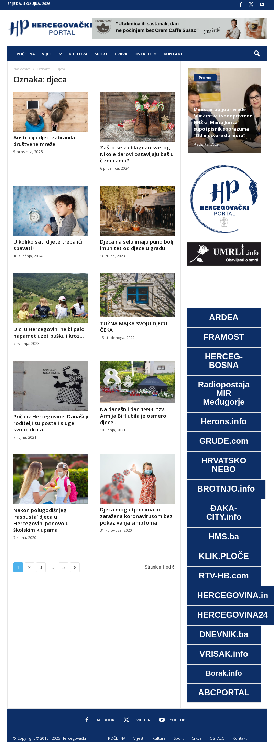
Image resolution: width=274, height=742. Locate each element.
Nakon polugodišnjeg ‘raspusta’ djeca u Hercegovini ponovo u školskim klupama (41, 520)
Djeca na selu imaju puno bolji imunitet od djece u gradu (137, 244)
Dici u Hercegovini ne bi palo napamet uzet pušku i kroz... (49, 332)
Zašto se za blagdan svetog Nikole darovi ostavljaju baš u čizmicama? (137, 154)
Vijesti (52, 53)
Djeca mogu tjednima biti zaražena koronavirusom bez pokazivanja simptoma (136, 516)
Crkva (121, 53)
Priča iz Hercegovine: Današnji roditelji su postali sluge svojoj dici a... (50, 423)
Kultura (78, 53)
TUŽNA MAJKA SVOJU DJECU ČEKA (133, 326)
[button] (256, 53)
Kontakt (173, 53)
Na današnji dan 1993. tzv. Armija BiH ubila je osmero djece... (133, 416)
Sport (101, 53)
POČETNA (26, 53)
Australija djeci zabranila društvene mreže (44, 140)
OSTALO (145, 53)
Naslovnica (21, 69)
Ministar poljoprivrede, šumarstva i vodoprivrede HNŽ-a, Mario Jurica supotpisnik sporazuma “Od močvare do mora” (223, 122)
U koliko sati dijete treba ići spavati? (47, 244)
